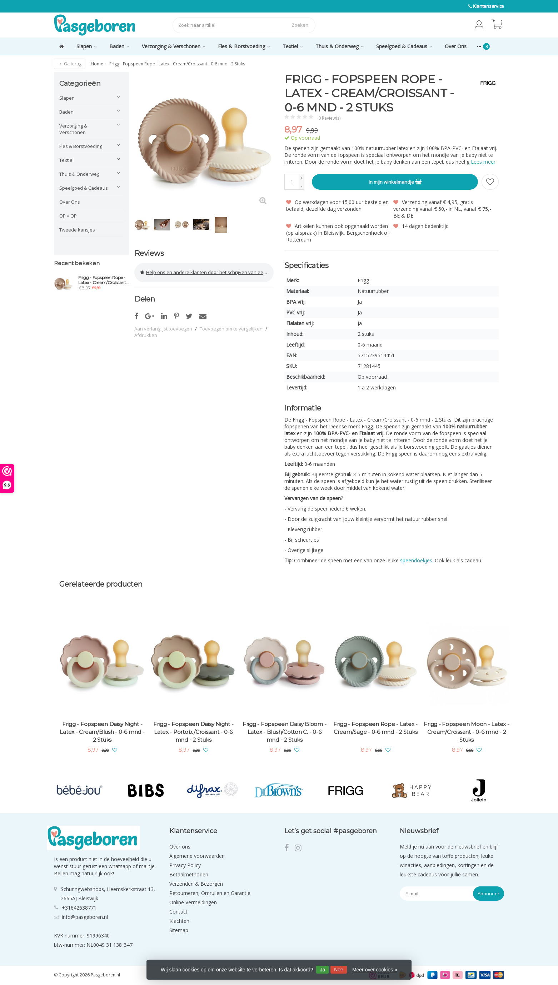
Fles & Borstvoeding (244, 46)
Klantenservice (488, 6)
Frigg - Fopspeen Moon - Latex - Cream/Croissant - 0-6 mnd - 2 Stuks (466, 732)
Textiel (293, 46)
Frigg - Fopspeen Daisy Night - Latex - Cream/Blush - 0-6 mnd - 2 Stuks (102, 732)
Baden (119, 46)
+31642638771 (79, 907)
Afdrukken (145, 334)
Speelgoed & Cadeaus (404, 46)
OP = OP (68, 216)
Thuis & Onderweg (339, 46)
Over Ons (456, 46)
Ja (322, 969)
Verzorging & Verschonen (173, 46)
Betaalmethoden (188, 874)
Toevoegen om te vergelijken (231, 328)
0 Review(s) (329, 118)
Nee (338, 969)
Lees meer (483, 161)
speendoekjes (416, 560)
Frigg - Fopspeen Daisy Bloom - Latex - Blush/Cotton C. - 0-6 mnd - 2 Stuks (285, 732)
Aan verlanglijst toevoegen (163, 328)
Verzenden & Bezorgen (196, 883)
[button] (479, 25)
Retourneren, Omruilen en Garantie (209, 893)
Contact (178, 911)
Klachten (179, 920)
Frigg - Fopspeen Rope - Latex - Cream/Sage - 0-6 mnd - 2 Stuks (375, 728)
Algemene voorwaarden (197, 855)
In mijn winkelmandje (395, 181)
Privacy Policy (185, 865)
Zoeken (300, 25)
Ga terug (69, 64)
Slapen (86, 46)
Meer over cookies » (374, 969)
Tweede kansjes (77, 230)
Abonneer (488, 893)
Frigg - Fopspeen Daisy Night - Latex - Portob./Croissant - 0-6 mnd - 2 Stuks (193, 732)
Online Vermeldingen (193, 902)
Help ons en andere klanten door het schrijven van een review (207, 272)
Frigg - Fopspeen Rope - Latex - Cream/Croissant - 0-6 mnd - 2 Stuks (103, 280)
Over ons (179, 846)
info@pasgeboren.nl (85, 916)
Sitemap (178, 930)
